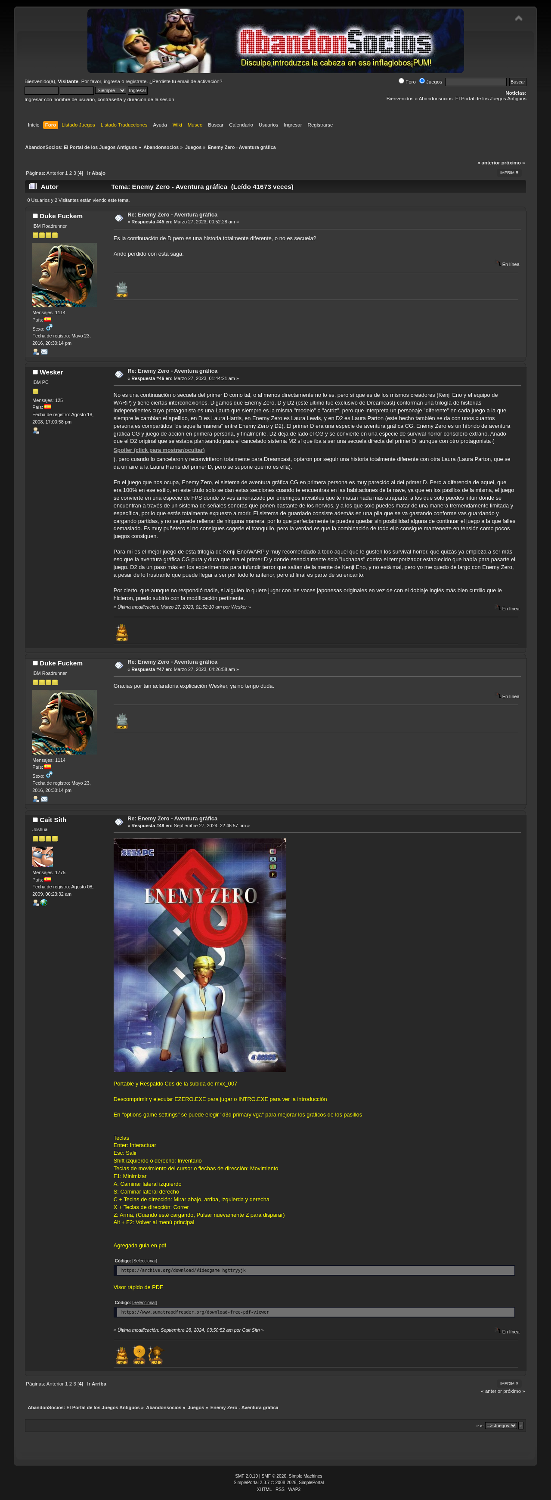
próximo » (513, 162)
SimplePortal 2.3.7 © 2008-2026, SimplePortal (279, 1482)
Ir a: (480, 1425)
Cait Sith (53, 819)
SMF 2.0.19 (246, 1476)
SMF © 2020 (274, 1476)
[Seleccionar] (144, 1261)
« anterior (488, 162)
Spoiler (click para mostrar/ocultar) (159, 450)
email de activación (198, 81)
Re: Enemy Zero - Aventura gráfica (172, 214)
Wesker (51, 372)
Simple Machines (305, 1476)
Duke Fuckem (61, 216)
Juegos (430, 81)
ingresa (112, 81)
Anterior (55, 173)
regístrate (136, 81)
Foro (407, 81)
